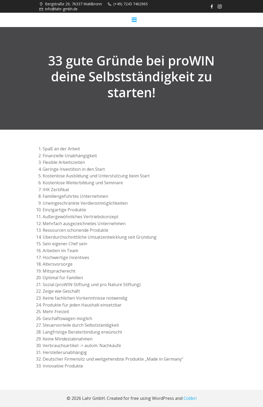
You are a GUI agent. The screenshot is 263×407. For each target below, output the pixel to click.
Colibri (190, 398)
